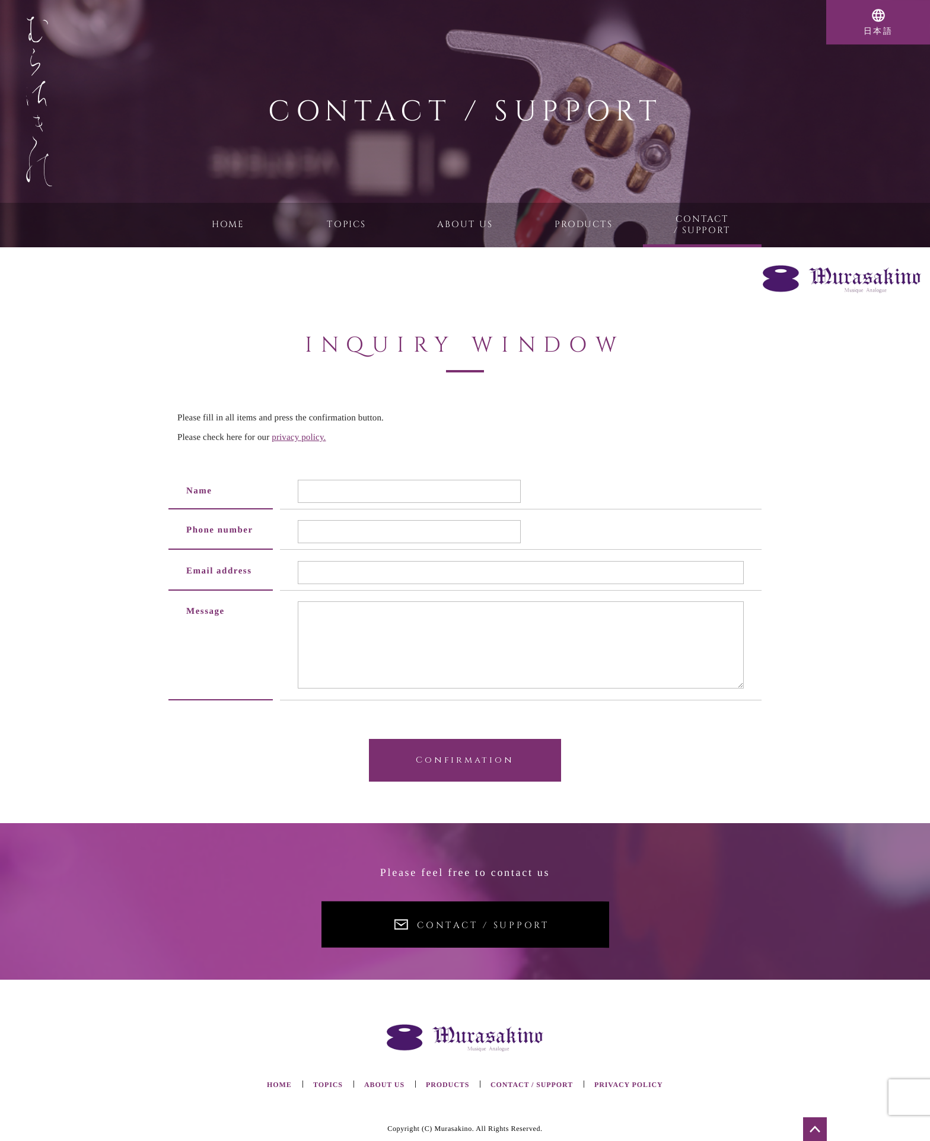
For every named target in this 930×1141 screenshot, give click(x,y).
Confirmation (465, 760)
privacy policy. (299, 436)
